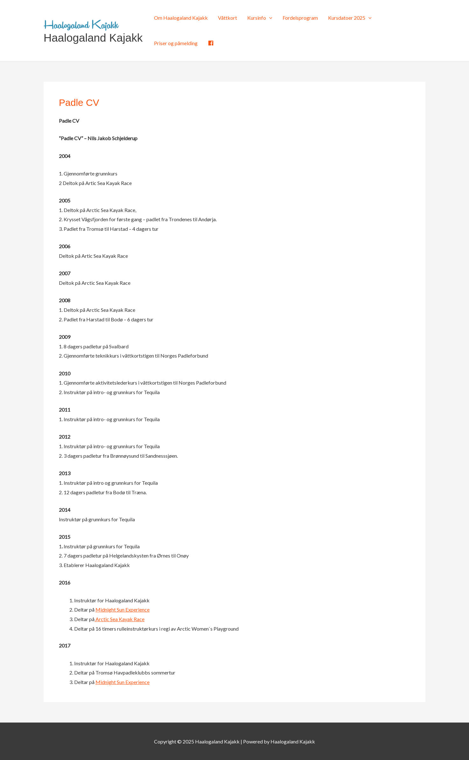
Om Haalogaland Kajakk (181, 18)
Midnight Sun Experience (122, 609)
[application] (269, 18)
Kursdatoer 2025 (350, 18)
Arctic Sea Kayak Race (119, 619)
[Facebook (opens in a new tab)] (211, 43)
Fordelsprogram (300, 18)
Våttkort (227, 18)
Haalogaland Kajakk (93, 37)
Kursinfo (259, 18)
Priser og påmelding (176, 43)
